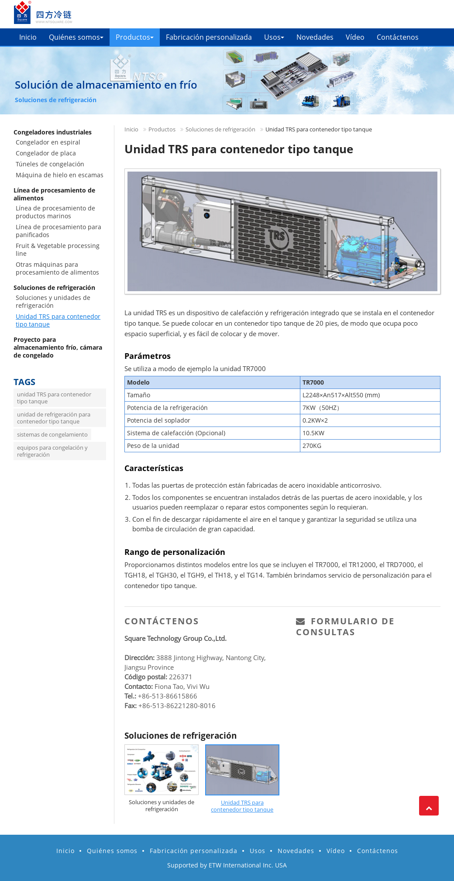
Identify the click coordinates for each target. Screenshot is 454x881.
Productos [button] (135, 37)
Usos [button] (274, 37)
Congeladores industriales (53, 132)
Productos (161, 129)
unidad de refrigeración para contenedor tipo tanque (53, 417)
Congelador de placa (46, 153)
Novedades (315, 37)
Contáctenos (398, 37)
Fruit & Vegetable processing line (58, 249)
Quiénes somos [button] (76, 37)
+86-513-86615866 (167, 696)
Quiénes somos (112, 850)
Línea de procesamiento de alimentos (54, 194)
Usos (257, 850)
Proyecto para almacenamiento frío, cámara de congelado (58, 347)
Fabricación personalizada (209, 37)
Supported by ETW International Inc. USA (227, 865)
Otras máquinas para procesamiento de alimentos (57, 268)
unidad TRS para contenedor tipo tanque (54, 397)
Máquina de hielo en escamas (59, 175)
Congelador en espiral (48, 142)
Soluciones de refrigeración (220, 129)
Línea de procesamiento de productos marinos (55, 212)
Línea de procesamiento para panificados (58, 231)
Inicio (28, 37)
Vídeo (355, 37)
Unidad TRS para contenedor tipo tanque (242, 805)
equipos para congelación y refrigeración (52, 451)
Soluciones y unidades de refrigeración (161, 805)
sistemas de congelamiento (52, 434)
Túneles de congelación (50, 164)
